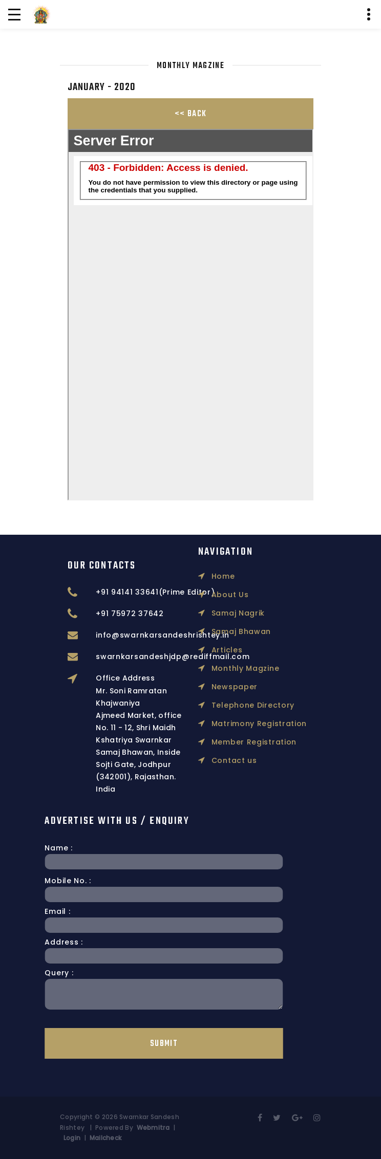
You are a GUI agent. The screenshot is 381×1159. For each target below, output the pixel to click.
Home (216, 521)
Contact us (227, 706)
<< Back (190, 114)
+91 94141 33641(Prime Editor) (185, 592)
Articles (220, 595)
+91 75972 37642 (160, 613)
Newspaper (228, 632)
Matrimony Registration (252, 669)
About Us (223, 540)
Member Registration (247, 687)
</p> (190, 314)
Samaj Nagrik (231, 558)
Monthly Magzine (238, 613)
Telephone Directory (246, 650)
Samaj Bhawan (234, 577)
